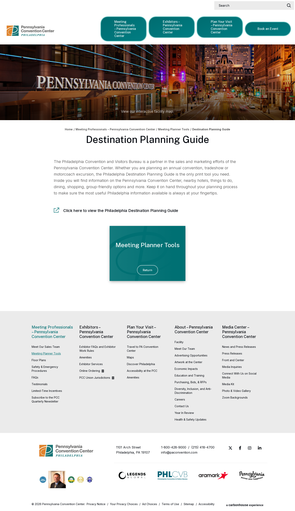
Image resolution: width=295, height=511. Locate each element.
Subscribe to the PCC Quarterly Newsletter (46, 399)
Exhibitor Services (91, 364)
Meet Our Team (185, 348)
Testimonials (40, 384)
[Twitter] (230, 448)
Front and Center (233, 360)
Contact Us (182, 406)
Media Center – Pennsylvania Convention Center (239, 332)
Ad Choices (149, 504)
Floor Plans (39, 360)
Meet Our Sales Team (46, 346)
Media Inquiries (232, 366)
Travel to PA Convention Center (142, 348)
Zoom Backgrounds (235, 397)
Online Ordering (89, 370)
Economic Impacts (186, 368)
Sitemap (189, 504)
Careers (180, 399)
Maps (130, 357)
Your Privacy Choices (124, 504)
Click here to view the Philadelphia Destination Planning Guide (120, 210)
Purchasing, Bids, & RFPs (191, 382)
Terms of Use (170, 504)
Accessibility (206, 504)
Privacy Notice (96, 504)
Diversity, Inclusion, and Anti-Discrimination (193, 390)
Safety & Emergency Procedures (45, 368)
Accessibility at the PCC (142, 370)
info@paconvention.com (179, 452)
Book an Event (268, 28)
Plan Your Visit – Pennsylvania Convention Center (220, 26)
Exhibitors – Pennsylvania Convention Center (171, 26)
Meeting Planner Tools (173, 129)
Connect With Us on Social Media (239, 375)
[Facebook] (240, 448)
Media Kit (228, 384)
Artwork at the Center (188, 362)
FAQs (35, 377)
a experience (244, 504)
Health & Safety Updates (190, 419)
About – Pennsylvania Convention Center (194, 329)
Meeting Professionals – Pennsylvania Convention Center (124, 28)
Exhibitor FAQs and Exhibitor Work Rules (97, 348)
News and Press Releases (239, 346)
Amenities (85, 357)
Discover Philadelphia (141, 364)
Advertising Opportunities (191, 355)
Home (69, 129)
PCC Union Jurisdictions (94, 377)
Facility (179, 342)
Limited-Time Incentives (47, 390)
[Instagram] (249, 448)
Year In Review (184, 412)
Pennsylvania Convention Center (34, 27)
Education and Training (189, 375)
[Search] (252, 5)
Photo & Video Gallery (236, 390)
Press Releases (232, 353)
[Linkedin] (259, 448)
